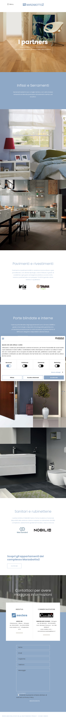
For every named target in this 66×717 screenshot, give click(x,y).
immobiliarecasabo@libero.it (46, 631)
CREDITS (45, 716)
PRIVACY (34, 716)
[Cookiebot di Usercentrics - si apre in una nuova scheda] (56, 338)
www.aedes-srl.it (15, 627)
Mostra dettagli (55, 372)
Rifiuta (12, 377)
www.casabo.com (45, 629)
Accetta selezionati (33, 377)
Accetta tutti (54, 377)
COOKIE (40, 716)
